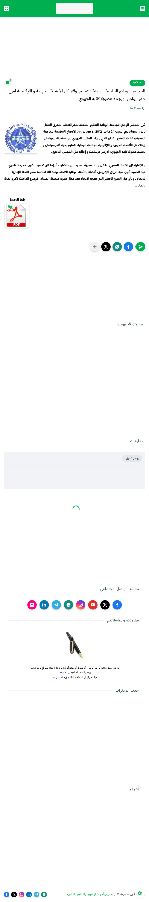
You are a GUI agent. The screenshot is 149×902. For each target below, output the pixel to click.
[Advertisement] (74, 51)
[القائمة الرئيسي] (142, 9)
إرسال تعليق (132, 458)
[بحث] (6, 9)
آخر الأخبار (137, 83)
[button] (128, 246)
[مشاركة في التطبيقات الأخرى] (94, 246)
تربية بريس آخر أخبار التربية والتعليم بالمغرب (91, 894)
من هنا (62, 672)
